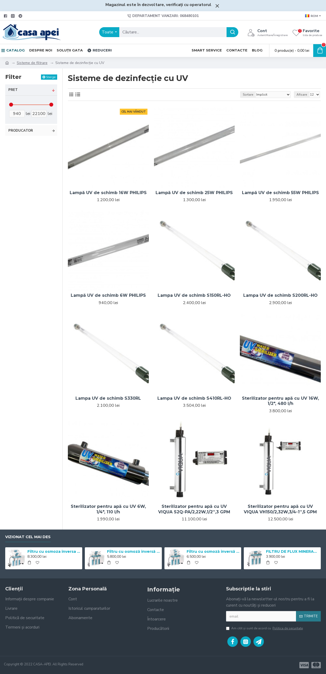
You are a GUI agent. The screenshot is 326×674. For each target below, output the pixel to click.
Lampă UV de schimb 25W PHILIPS (194, 192)
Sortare (248, 94)
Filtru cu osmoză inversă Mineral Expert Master (213, 551)
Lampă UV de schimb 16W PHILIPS (108, 192)
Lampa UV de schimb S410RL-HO (194, 398)
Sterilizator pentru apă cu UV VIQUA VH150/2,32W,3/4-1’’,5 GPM (280, 509)
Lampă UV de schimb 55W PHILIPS (280, 192)
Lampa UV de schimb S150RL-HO (194, 295)
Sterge (51, 77)
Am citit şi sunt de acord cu (265, 628)
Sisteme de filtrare (32, 62)
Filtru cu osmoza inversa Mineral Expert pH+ (53, 551)
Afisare (302, 94)
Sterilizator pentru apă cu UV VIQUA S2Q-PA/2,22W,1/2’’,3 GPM (194, 509)
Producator (20, 130)
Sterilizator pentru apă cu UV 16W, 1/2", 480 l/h (280, 401)
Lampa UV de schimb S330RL (108, 398)
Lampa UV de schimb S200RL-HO (280, 295)
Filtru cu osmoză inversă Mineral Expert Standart (133, 551)
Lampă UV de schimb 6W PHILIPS (108, 295)
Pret (13, 90)
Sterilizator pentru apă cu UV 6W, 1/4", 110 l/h (108, 509)
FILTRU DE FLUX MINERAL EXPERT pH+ (292, 551)
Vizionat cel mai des (28, 537)
